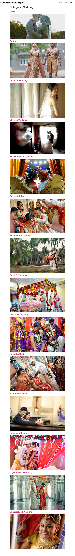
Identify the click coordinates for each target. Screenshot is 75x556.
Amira (13, 41)
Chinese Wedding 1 (19, 120)
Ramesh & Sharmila (19, 433)
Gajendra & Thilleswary (21, 472)
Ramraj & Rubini (18, 354)
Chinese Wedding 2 (19, 80)
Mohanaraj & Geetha (20, 235)
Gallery (65, 2)
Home (60, 2)
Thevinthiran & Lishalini (21, 156)
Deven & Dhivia (17, 196)
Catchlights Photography (12, 2)
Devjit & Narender (18, 275)
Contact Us (71, 2)
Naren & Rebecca (18, 393)
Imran (13, 11)
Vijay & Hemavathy (19, 314)
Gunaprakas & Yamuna (21, 512)
